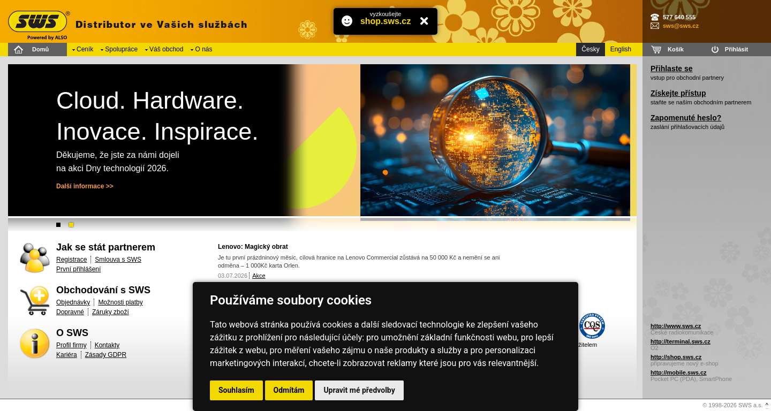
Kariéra (66, 355)
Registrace (71, 259)
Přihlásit (736, 49)
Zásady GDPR (105, 355)
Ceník (85, 49)
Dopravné (70, 312)
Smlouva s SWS (118, 259)
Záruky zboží (110, 312)
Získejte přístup (678, 93)
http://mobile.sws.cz (679, 372)
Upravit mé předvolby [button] (359, 390)
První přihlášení (78, 269)
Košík (676, 49)
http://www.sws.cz (676, 326)
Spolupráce (121, 49)
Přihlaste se (672, 68)
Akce (258, 275)
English (620, 49)
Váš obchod (166, 49)
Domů (40, 49)
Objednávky (73, 302)
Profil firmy (71, 345)
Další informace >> (85, 186)
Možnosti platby (120, 302)
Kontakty (107, 345)
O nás (203, 49)
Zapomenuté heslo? (686, 117)
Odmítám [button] (289, 390)
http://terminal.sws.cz (680, 341)
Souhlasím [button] (236, 390)
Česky (590, 49)
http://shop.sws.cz (676, 357)
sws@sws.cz (681, 25)
